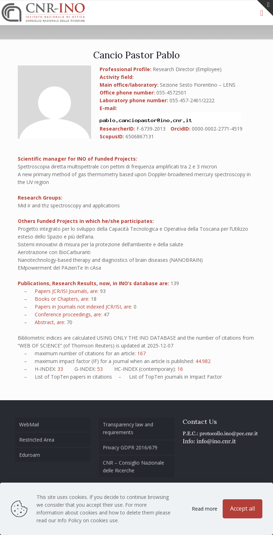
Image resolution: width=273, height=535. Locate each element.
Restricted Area (36, 439)
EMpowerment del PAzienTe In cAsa (59, 267)
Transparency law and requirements (128, 428)
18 (93, 298)
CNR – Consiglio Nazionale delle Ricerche (133, 466)
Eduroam (29, 454)
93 (103, 291)
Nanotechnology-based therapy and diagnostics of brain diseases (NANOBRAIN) (110, 260)
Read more (204, 508)
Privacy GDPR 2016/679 (130, 447)
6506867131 (140, 136)
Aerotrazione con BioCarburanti (54, 252)
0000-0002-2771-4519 (217, 128)
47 (106, 314)
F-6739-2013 (151, 128)
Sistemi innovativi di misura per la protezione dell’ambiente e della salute (100, 244)
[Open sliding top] (265, 8)
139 (175, 283)
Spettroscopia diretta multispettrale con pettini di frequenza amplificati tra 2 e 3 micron (117, 166)
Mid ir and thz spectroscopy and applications (69, 205)
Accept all (242, 508)
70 (69, 322)
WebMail (29, 424)
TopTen (60, 376)
